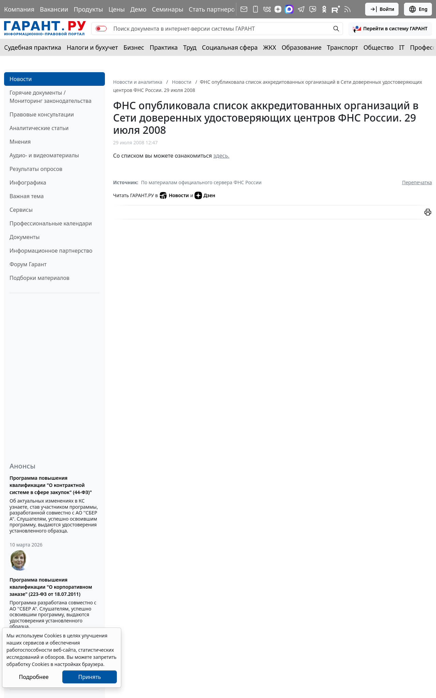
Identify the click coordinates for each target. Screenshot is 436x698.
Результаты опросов (36, 169)
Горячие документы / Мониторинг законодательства (51, 97)
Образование (302, 47)
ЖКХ (269, 47)
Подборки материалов (39, 278)
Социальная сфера (230, 47)
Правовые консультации (42, 114)
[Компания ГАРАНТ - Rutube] (336, 9)
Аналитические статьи (39, 128)
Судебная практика (32, 47)
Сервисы (21, 209)
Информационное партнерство (51, 250)
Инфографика (28, 182)
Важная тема (27, 196)
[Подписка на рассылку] (244, 9)
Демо (138, 9)
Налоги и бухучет (92, 47)
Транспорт (342, 47)
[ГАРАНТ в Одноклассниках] (324, 9)
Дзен (204, 195)
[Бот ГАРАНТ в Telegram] (313, 9)
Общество (378, 47)
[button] (390, 28)
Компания (19, 9)
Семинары (167, 9)
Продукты (88, 9)
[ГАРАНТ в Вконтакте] (267, 9)
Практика (163, 47)
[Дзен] (278, 9)
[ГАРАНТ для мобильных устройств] (255, 9)
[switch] (101, 28)
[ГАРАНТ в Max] (289, 9)
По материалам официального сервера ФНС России (201, 182)
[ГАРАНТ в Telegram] (301, 9)
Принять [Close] (89, 677)
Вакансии (54, 9)
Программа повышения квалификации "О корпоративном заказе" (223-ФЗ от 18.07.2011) (51, 586)
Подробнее (33, 677)
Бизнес (133, 47)
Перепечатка (417, 182)
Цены (116, 9)
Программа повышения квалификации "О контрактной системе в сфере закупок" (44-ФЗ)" (51, 485)
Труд (190, 47)
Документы (25, 237)
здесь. (221, 155)
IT (402, 47)
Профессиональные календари (51, 223)
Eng (417, 9)
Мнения (20, 141)
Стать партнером (214, 9)
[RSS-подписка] (347, 9)
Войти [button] (382, 9)
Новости (21, 79)
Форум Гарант (28, 264)
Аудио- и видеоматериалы (44, 155)
